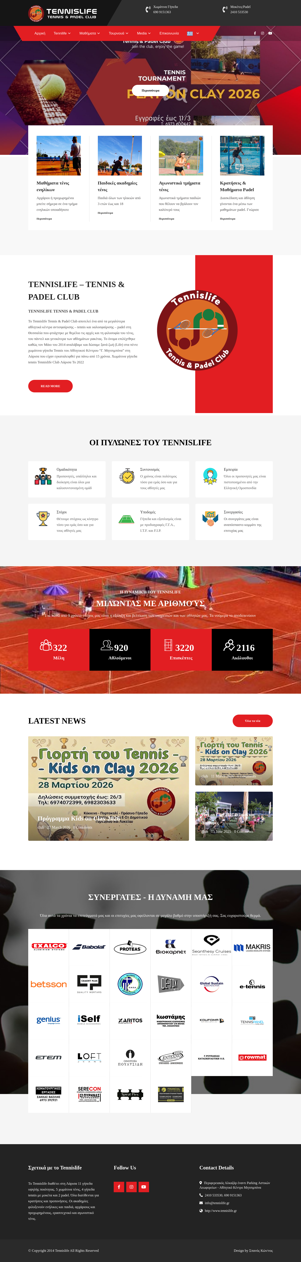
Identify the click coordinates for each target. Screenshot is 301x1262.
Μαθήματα (87, 33)
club (41, 827)
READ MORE (50, 386)
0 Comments (82, 827)
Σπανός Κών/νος (261, 1251)
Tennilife (60, 33)
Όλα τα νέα (252, 721)
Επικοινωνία (169, 33)
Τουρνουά (116, 33)
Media (142, 33)
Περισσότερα (150, 90)
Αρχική (39, 33)
